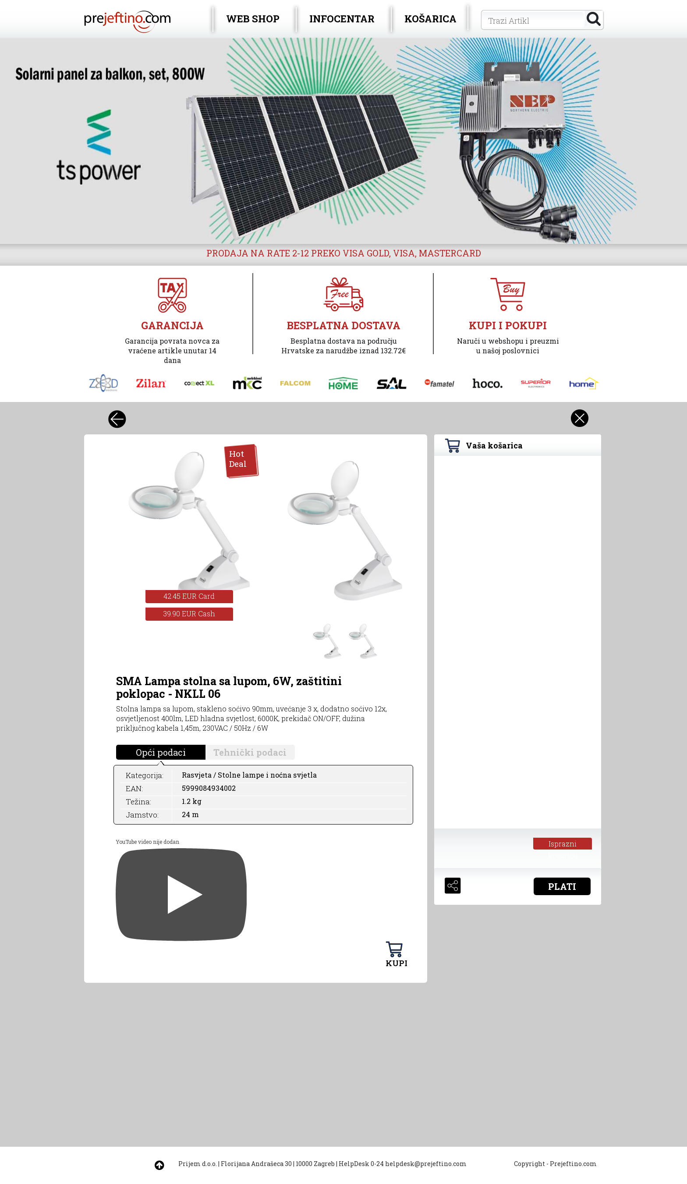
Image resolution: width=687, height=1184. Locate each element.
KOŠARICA (430, 18)
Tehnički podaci (250, 752)
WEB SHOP (253, 18)
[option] (343, 141)
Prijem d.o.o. (197, 1163)
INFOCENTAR (342, 18)
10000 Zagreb (315, 1163)
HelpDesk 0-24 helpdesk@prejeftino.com (403, 1163)
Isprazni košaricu (562, 844)
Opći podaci (161, 752)
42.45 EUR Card (189, 596)
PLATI (562, 886)
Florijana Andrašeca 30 (256, 1163)
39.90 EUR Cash (189, 613)
